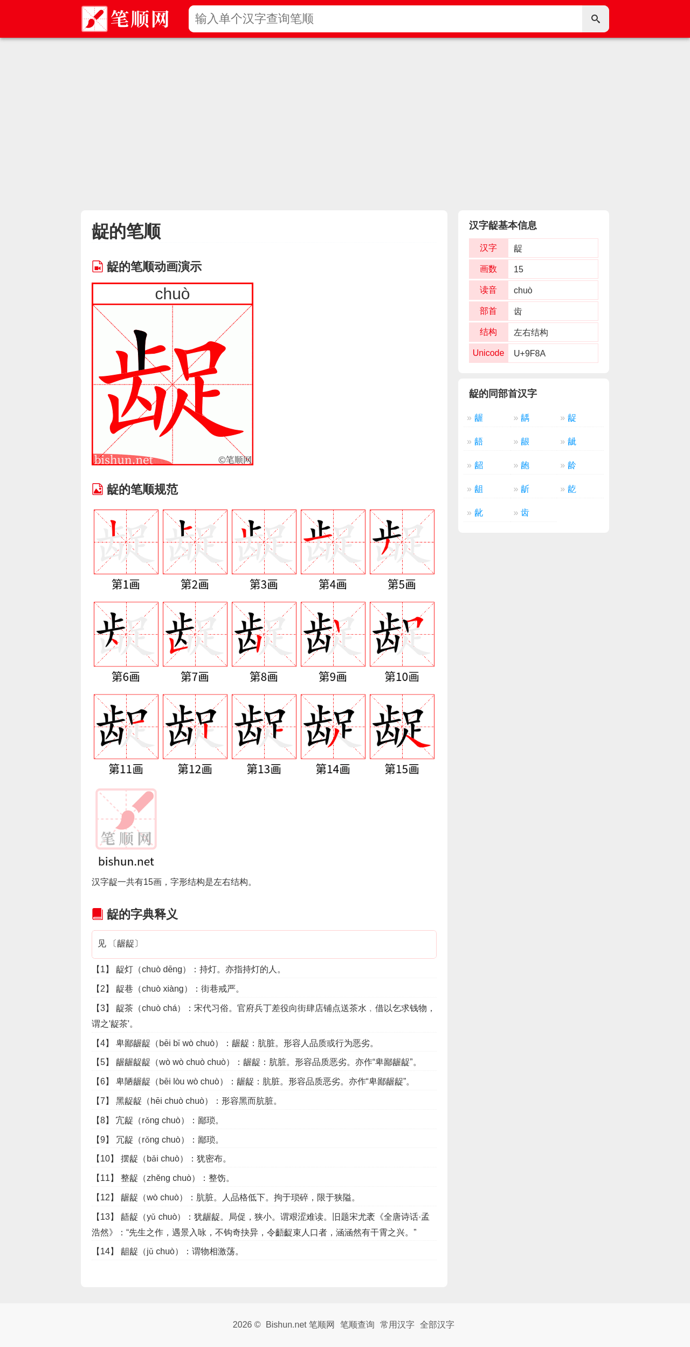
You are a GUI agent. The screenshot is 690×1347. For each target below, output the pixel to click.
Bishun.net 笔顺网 (300, 1324)
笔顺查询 (357, 1324)
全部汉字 (437, 1324)
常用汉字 (397, 1324)
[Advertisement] (345, 118)
